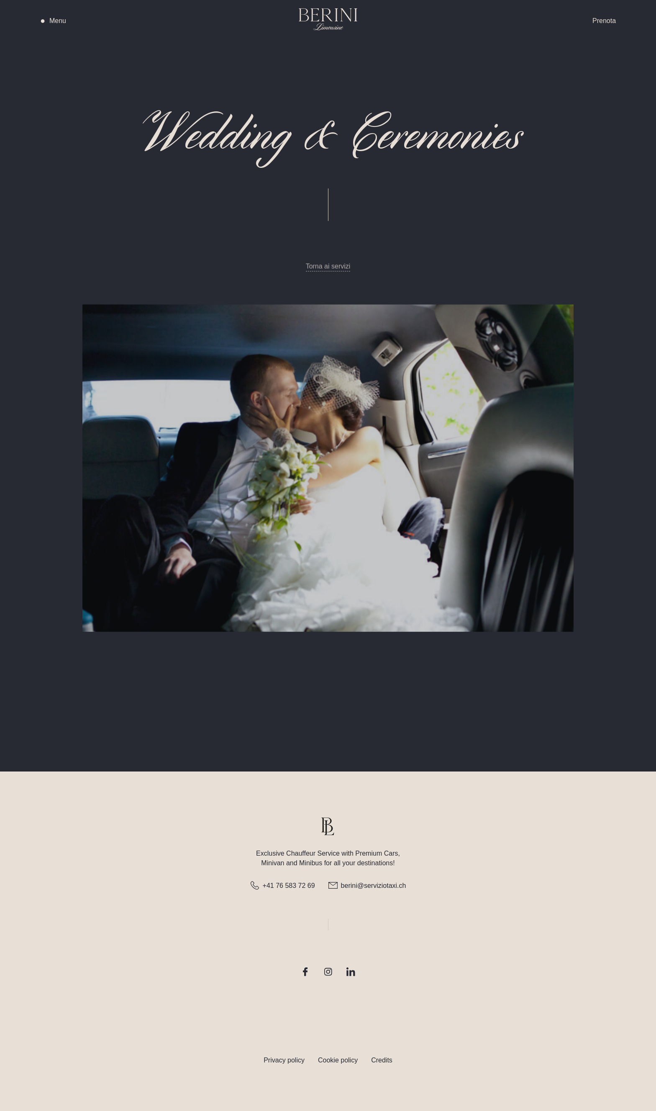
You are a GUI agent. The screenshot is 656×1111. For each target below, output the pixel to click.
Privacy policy (284, 1060)
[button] (98, 20)
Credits (381, 1060)
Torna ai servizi (328, 269)
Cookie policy (338, 1060)
